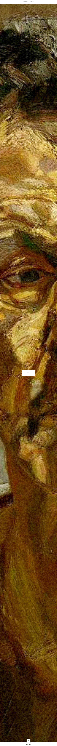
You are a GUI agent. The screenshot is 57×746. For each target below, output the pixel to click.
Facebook (52, 2)
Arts (28, 373)
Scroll (28, 743)
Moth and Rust (28, 2)
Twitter (53, 2)
